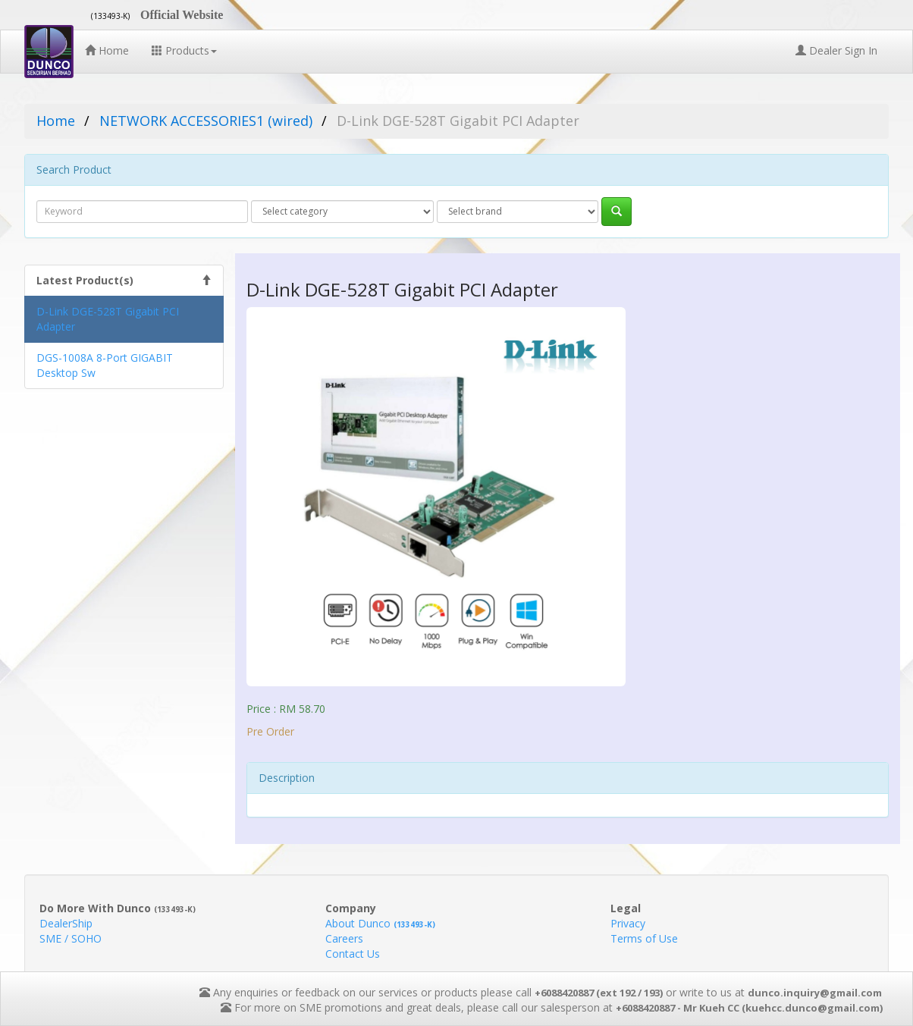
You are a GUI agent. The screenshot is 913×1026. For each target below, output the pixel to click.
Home (107, 50)
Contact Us (352, 953)
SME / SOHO (70, 938)
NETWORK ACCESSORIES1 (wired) (205, 120)
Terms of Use (644, 938)
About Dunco (380, 923)
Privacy (627, 923)
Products (184, 50)
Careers (344, 938)
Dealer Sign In (836, 50)
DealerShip (66, 923)
